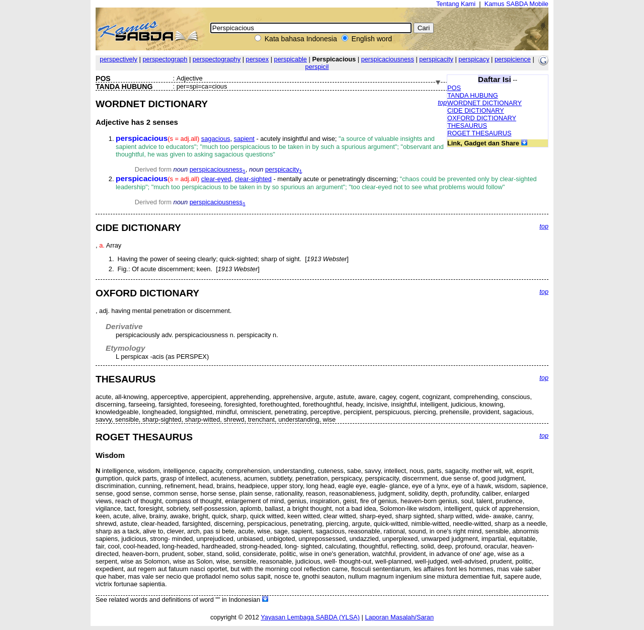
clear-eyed (216, 179)
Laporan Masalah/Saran (399, 617)
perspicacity (436, 59)
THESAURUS (467, 125)
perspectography (216, 59)
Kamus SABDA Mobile (516, 4)
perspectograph (164, 59)
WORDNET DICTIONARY (484, 103)
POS (454, 88)
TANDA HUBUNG (472, 95)
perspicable (290, 59)
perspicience (513, 59)
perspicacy (473, 59)
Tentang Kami (455, 4)
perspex (257, 59)
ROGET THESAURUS (479, 133)
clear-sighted (253, 179)
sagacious (215, 138)
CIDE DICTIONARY (475, 110)
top (442, 102)
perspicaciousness (387, 59)
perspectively (118, 59)
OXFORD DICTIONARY (481, 118)
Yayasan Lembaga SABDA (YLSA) (310, 617)
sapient (244, 138)
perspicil (317, 66)
